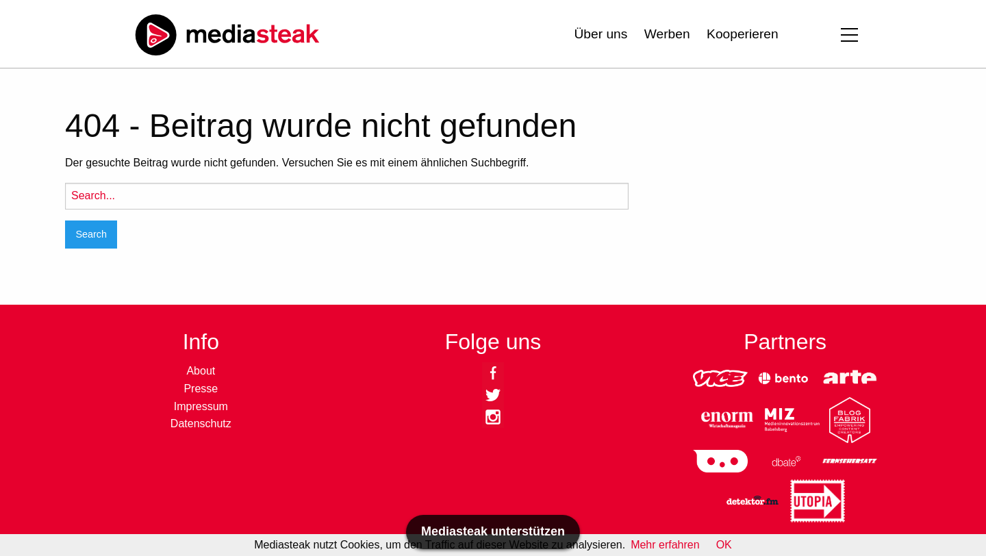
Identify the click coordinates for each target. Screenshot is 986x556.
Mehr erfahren (665, 545)
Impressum (201, 406)
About (200, 371)
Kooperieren (743, 34)
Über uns (600, 34)
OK (724, 545)
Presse (201, 388)
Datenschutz (200, 423)
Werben (667, 34)
